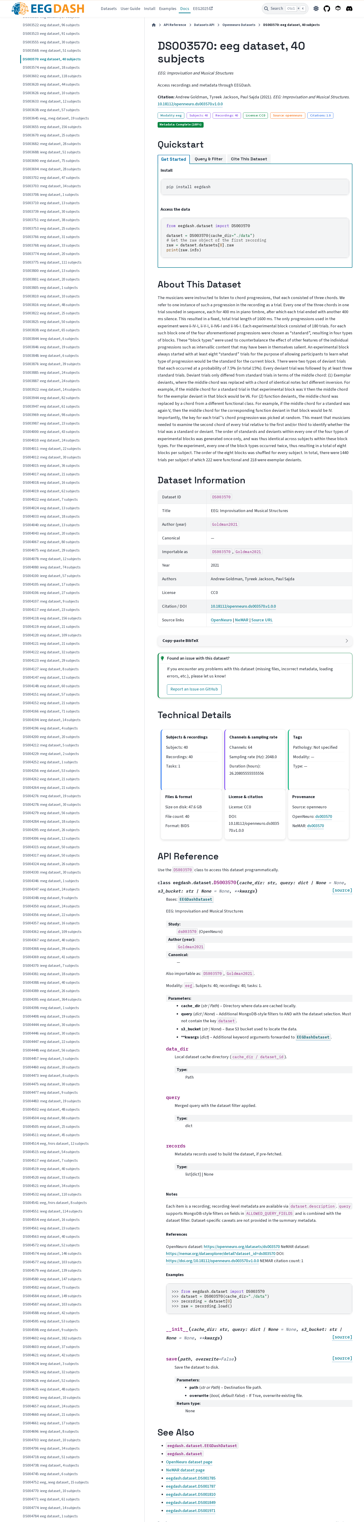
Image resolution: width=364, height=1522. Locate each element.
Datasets (109, 9)
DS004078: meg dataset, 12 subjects (52, 559)
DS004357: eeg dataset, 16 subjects (51, 923)
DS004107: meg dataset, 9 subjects (51, 601)
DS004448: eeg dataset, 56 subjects (51, 1050)
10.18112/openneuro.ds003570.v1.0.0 (139, 91)
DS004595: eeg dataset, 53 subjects (51, 1321)
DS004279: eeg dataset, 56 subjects (51, 813)
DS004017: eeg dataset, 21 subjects (51, 474)
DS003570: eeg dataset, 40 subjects (52, 59)
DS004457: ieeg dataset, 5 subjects (51, 1058)
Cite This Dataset (199, 146)
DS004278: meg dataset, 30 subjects (52, 804)
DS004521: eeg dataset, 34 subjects (51, 1186)
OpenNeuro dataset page (139, 1386)
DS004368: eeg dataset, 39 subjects (51, 948)
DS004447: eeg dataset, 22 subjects (51, 1042)
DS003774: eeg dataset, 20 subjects (51, 254)
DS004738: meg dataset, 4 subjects (51, 1465)
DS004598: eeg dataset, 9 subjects (50, 1330)
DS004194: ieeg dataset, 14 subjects (52, 720)
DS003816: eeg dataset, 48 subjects (51, 305)
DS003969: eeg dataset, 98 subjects (51, 415)
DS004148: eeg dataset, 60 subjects (51, 686)
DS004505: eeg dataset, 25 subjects (51, 1126)
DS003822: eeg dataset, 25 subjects (51, 313)
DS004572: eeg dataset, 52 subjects (51, 1245)
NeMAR (204, 572)
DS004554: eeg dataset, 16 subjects (51, 1219)
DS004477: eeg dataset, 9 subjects (50, 1092)
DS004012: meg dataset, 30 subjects (52, 457)
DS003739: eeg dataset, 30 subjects (51, 211)
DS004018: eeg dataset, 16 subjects (51, 482)
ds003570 (307, 754)
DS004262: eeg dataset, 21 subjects (51, 779)
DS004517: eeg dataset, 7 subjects (50, 1160)
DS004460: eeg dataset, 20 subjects (51, 1067)
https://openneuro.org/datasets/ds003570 (192, 1180)
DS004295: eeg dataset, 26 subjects (51, 830)
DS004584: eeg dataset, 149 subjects (52, 1296)
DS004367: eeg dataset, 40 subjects (51, 940)
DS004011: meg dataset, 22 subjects (52, 448)
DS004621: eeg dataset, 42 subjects (51, 1355)
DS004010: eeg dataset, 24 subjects (51, 440)
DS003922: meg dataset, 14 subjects (52, 389)
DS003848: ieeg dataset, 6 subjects (51, 355)
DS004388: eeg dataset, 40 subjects (51, 982)
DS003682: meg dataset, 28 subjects (52, 144)
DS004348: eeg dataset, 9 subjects (50, 898)
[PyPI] (338, 8)
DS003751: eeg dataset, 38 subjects (51, 220)
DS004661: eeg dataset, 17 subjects (51, 1423)
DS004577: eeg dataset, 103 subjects (52, 1262)
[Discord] (349, 8)
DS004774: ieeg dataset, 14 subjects (52, 1508)
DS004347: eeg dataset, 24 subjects (51, 889)
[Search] (285, 8)
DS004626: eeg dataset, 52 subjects (51, 1380)
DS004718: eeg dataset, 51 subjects (51, 1457)
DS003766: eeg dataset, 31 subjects (51, 237)
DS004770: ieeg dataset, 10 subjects (52, 1491)
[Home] (104, 25)
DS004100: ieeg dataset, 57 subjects (52, 576)
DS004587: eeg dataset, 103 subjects (52, 1304)
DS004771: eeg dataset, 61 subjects (51, 1499)
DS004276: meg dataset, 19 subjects (52, 796)
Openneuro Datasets (188, 25)
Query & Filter (158, 146)
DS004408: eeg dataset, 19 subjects (51, 1016)
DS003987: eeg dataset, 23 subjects (51, 423)
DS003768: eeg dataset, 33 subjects (51, 245)
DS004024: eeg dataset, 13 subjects (51, 508)
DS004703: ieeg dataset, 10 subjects (52, 1440)
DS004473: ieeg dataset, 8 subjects (51, 1075)
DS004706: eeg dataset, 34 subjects (51, 1448)
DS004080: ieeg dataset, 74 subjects (52, 567)
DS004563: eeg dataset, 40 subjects (51, 1236)
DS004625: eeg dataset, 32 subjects (51, 1372)
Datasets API (154, 25)
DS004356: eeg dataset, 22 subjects (51, 915)
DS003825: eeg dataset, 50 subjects (51, 322)
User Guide (130, 9)
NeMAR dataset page (135, 1395)
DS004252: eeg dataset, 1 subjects (50, 762)
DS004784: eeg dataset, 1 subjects (50, 1516)
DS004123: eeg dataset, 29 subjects (51, 660)
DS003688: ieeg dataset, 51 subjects (52, 152)
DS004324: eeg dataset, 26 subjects (51, 864)
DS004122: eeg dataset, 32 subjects (51, 652)
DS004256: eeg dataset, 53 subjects (51, 771)
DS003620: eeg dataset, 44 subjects (51, 84)
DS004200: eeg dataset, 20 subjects (51, 737)
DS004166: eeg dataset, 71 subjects (51, 711)
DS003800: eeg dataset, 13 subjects (51, 271)
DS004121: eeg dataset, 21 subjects (51, 643)
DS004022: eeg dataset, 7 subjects (50, 499)
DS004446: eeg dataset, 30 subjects (51, 1033)
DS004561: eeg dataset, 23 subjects (51, 1228)
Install (149, 9)
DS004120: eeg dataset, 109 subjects (52, 635)
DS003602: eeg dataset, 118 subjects (52, 76)
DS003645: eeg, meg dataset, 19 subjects (56, 118)
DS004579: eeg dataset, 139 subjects (52, 1270)
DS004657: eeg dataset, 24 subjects (51, 1406)
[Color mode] (316, 8)
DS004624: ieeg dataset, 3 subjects (51, 1364)
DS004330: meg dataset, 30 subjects (52, 872)
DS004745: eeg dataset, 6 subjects (50, 1474)
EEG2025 (200, 9)
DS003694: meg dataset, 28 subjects (52, 169)
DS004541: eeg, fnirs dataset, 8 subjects (55, 1203)
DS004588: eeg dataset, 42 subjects (51, 1313)
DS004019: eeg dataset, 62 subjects (51, 491)
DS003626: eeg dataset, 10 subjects (51, 93)
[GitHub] (327, 8)
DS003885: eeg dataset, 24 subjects (51, 372)
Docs (184, 9)
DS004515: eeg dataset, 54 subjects (51, 1152)
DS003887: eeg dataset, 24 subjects (51, 381)
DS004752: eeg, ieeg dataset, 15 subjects (56, 1482)
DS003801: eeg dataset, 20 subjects (51, 279)
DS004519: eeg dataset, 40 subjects (51, 1169)
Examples (167, 9)
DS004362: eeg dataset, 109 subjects (52, 932)
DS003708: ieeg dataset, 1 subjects (51, 194)
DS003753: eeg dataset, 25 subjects (51, 228)
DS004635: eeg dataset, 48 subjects (51, 1389)
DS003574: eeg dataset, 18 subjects (51, 67)
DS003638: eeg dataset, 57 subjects (51, 110)
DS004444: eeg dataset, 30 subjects (51, 1025)
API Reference (125, 25)
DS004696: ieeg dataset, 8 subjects (51, 1431)
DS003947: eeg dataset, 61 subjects (51, 406)
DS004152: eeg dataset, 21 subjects (51, 703)
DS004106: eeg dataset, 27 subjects (51, 593)
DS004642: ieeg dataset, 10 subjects (52, 1397)
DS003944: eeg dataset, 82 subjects (51, 398)
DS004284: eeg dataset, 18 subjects (51, 821)
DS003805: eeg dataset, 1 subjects (50, 287)
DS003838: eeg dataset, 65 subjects (51, 330)
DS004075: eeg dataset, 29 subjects (51, 550)
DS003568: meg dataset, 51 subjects (52, 50)
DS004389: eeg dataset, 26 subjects (51, 991)
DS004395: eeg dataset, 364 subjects (52, 999)
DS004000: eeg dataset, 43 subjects (51, 432)
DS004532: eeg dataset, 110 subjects (52, 1194)
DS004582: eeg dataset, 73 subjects (51, 1287)
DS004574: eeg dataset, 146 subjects (52, 1253)
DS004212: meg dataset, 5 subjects (51, 745)
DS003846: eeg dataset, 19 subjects (51, 347)
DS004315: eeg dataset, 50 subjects (51, 847)
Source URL (224, 572)
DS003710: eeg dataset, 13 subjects (51, 203)
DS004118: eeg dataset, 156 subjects (52, 618)
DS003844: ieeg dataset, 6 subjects (51, 339)
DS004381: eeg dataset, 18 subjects (51, 974)
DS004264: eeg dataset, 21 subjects (51, 787)
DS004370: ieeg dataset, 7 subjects (51, 965)
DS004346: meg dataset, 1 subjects (51, 881)
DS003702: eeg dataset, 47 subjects (51, 178)
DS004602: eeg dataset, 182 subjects (52, 1338)
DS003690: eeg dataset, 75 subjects (51, 161)
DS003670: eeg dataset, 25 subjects (51, 135)
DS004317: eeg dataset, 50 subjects (51, 855)
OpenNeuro (184, 572)
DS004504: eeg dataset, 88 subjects (51, 1118)
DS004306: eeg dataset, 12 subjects (51, 838)
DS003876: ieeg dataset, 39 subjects (52, 364)
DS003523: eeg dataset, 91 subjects (51, 33)
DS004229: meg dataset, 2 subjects (51, 754)
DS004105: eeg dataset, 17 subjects (51, 584)
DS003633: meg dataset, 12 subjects (52, 101)
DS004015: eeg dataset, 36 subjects (51, 465)
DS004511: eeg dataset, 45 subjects (51, 1135)
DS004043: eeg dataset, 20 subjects (51, 533)
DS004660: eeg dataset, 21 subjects (51, 1414)
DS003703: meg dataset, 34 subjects (52, 186)
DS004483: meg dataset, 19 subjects (52, 1101)
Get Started (123, 146)
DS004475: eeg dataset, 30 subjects (51, 1084)
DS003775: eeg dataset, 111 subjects (52, 262)
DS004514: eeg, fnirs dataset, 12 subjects (56, 1143)
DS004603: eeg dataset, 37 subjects (51, 1347)
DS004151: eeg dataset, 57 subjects (51, 694)
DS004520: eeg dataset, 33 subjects (51, 1177)
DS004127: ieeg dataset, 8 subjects (51, 669)
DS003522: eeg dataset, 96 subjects (51, 25)
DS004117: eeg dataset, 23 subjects (51, 610)
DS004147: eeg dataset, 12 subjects (51, 677)
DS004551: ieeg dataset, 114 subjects (52, 1211)
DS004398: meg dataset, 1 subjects (51, 1008)
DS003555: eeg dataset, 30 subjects (51, 42)
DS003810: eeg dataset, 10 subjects (51, 296)
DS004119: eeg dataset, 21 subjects (51, 626)
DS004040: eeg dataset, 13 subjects (51, 525)
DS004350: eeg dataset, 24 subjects (51, 906)
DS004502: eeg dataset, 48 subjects (51, 1109)
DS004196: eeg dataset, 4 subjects (50, 728)
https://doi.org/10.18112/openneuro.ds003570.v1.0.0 (211, 1187)
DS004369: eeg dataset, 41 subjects (51, 957)
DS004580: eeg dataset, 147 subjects (52, 1279)
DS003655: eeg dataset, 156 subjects (52, 127)
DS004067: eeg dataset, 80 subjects (51, 542)
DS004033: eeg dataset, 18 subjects (51, 516)
